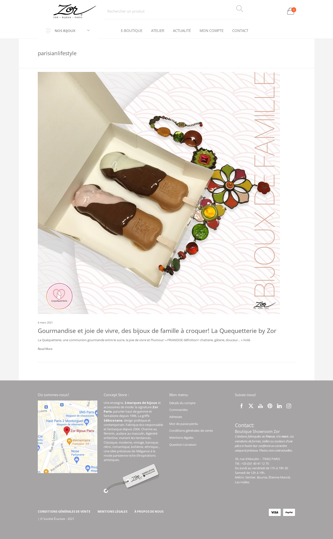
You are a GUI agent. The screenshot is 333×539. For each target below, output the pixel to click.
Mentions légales (181, 437)
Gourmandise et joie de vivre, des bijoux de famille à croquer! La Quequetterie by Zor (157, 330)
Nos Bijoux (65, 30)
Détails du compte (182, 403)
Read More (45, 349)
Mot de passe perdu (183, 424)
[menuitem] (131, 31)
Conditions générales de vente (191, 430)
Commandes (178, 410)
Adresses (175, 417)
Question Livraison (182, 444)
